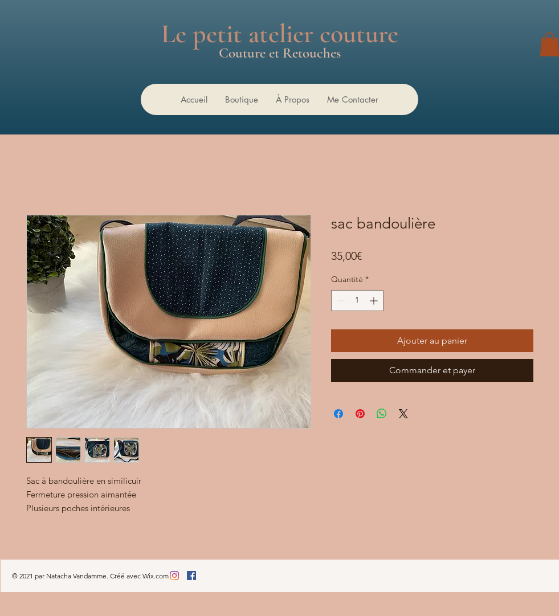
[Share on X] (403, 414)
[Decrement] (340, 301)
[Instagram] (174, 575)
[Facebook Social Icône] (191, 575)
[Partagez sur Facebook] (338, 414)
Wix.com (155, 576)
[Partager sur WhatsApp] (382, 414)
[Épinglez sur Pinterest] (360, 414)
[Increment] (375, 301)
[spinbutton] (357, 301)
